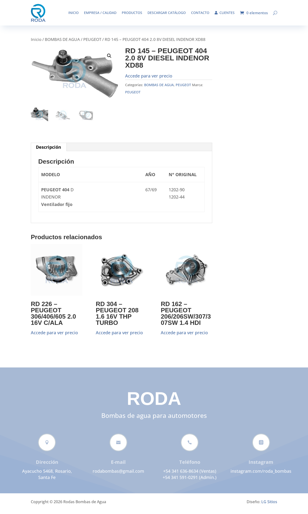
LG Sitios (269, 505)
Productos (132, 12)
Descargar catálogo (167, 12)
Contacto (200, 12)
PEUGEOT (92, 43)
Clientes (225, 12)
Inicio (73, 12)
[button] (109, 59)
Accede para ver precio (148, 79)
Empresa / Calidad (100, 12)
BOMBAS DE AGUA (62, 43)
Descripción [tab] (48, 151)
